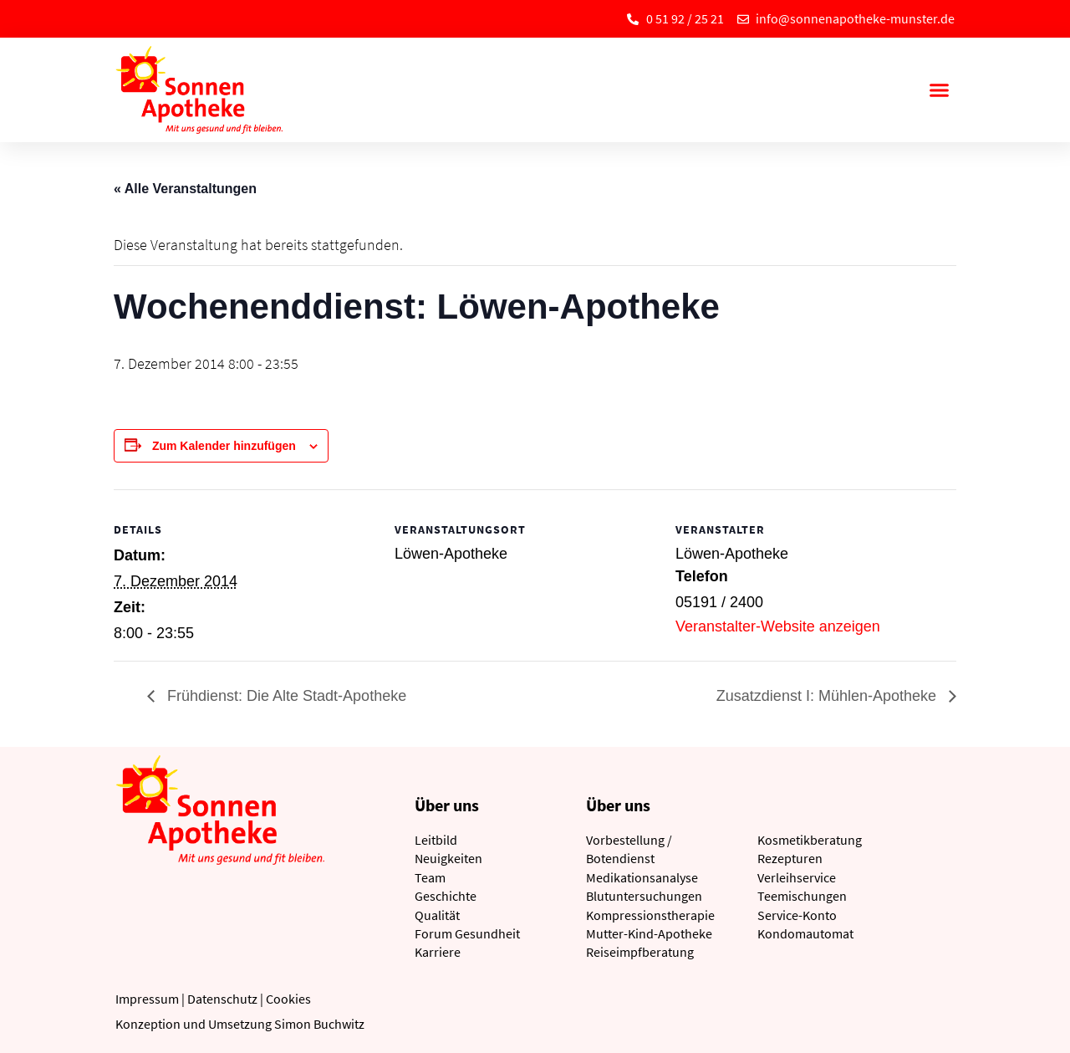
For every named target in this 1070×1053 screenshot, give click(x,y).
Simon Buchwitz (319, 1023)
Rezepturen (790, 858)
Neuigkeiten (448, 858)
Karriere (438, 951)
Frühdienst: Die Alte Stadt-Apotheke (284, 696)
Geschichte (445, 895)
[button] (939, 90)
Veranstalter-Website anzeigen (777, 626)
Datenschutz (222, 998)
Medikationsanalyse (642, 877)
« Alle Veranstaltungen (185, 188)
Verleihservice (796, 877)
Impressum (147, 998)
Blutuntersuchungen (644, 895)
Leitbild (436, 839)
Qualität (437, 915)
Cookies (288, 998)
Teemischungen (802, 895)
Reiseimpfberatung (640, 951)
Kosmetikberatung (809, 839)
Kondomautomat (805, 933)
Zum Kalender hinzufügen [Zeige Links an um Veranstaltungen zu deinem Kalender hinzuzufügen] (224, 445)
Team (430, 877)
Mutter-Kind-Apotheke (649, 933)
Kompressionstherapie (650, 915)
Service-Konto (797, 915)
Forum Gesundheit (467, 933)
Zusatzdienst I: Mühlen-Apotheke (828, 696)
